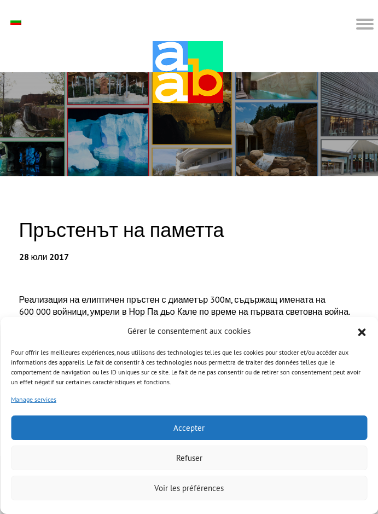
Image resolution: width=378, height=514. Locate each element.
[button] (361, 331)
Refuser (189, 458)
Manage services (33, 399)
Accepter (189, 428)
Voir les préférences (189, 488)
